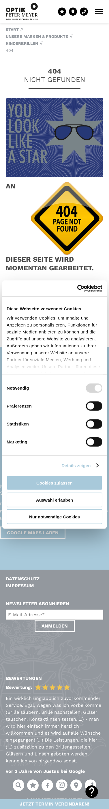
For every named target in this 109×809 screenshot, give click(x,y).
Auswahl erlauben (54, 499)
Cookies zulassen (54, 482)
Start (12, 29)
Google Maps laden (33, 532)
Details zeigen (76, 465)
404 (10, 50)
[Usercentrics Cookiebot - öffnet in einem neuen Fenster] (77, 288)
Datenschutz (23, 578)
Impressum (20, 585)
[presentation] (49, 648)
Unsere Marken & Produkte (37, 36)
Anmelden (55, 626)
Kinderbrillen (22, 43)
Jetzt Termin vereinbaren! (54, 804)
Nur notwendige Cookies (54, 516)
